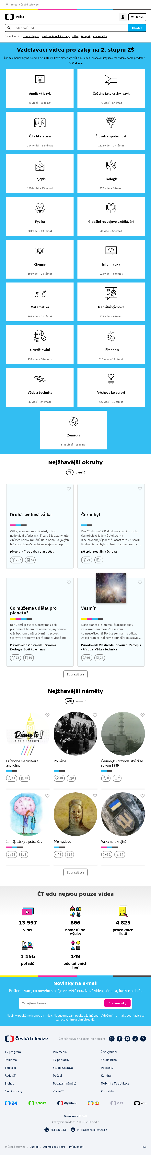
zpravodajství (31, 36)
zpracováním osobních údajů (75, 1019)
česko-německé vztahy (56, 36)
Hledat (137, 28)
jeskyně (85, 36)
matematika (100, 36)
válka (75, 36)
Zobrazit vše (75, 674)
